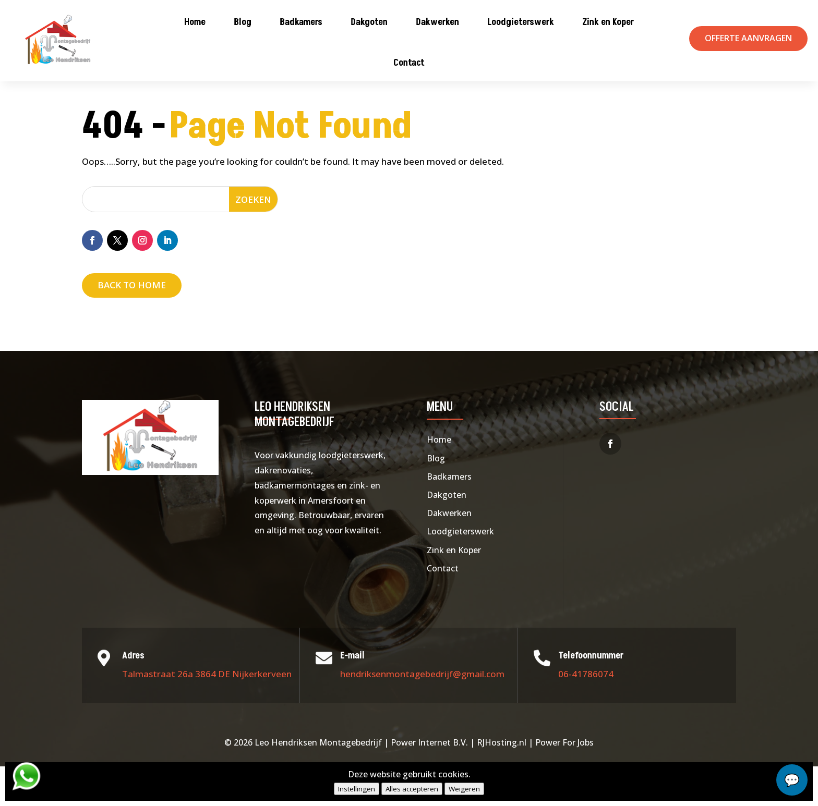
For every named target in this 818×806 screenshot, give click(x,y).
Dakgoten (369, 22)
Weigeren (464, 788)
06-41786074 (586, 714)
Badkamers (301, 22)
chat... (792, 780)
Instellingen (356, 788)
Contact (409, 62)
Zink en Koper (608, 22)
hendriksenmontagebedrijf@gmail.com (422, 714)
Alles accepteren (412, 788)
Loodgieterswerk (520, 22)
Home (195, 22)
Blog (242, 22)
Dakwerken (437, 22)
